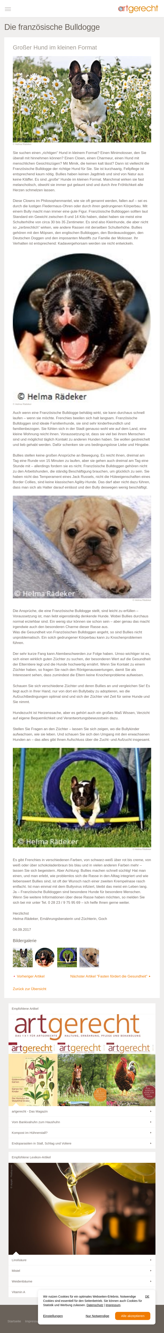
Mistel (16, 1270)
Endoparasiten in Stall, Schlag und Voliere (41, 1143)
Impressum (33, 1321)
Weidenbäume (22, 1281)
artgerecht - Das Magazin (30, 1111)
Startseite (14, 1321)
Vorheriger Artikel (30, 976)
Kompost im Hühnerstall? (30, 1132)
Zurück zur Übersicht (29, 989)
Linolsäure (19, 1260)
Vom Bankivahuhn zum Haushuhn (36, 1122)
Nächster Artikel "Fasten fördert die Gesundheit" (108, 976)
